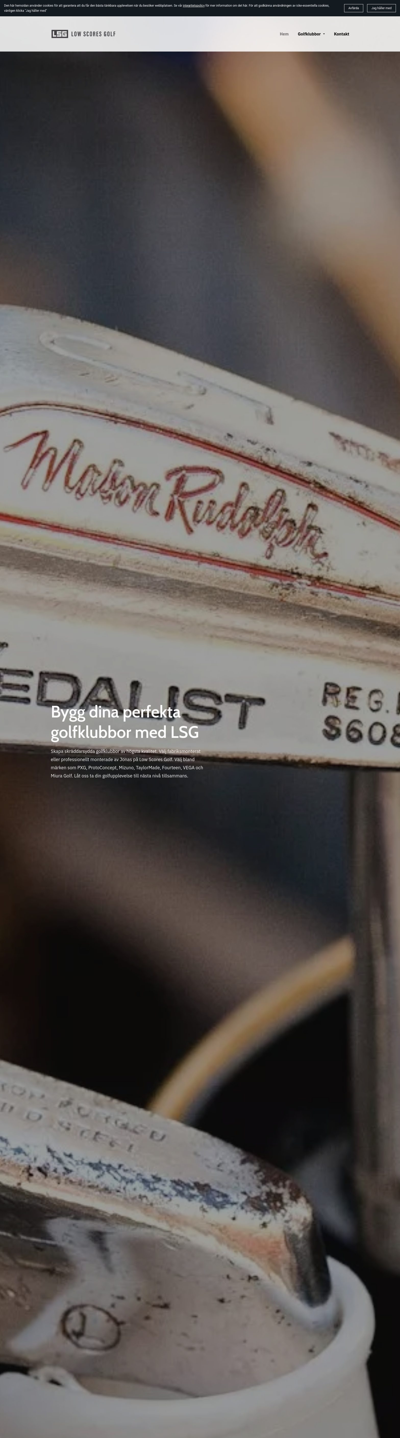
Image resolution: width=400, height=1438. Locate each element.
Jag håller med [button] (381, 8)
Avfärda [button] (353, 8)
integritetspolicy (194, 5)
